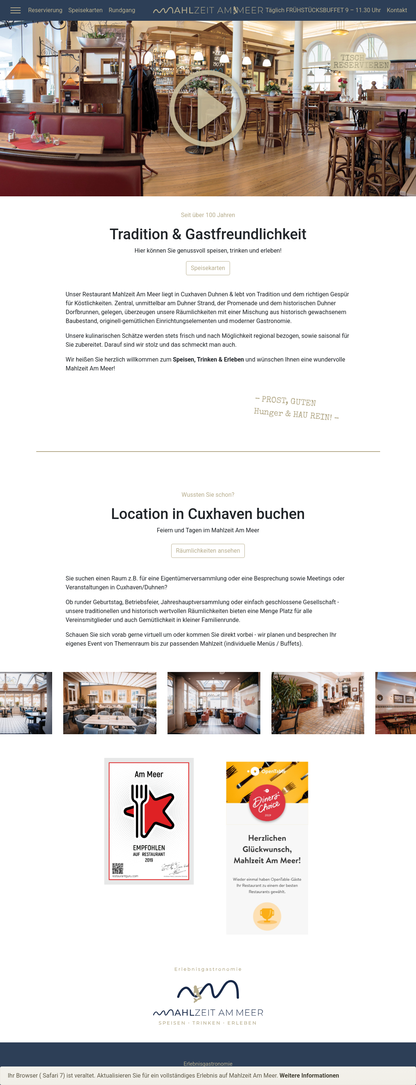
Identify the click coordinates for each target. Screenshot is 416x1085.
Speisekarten (85, 10)
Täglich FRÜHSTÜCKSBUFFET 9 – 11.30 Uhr (323, 10)
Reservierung (45, 10)
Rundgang (122, 10)
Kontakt (397, 10)
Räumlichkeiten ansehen (208, 550)
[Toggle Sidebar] (15, 10)
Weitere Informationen (309, 1075)
